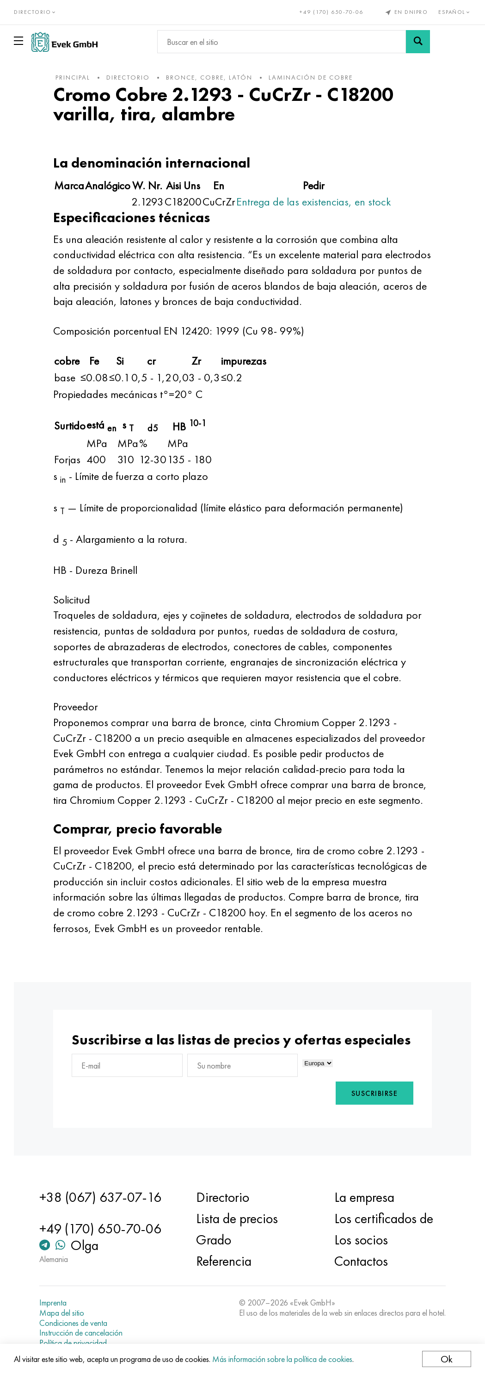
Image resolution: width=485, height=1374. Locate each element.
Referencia (224, 1261)
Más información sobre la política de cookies (282, 1359)
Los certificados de (383, 1218)
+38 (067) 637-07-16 (100, 1197)
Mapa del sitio (61, 1313)
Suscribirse (374, 1093)
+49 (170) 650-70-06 (331, 12)
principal (72, 77)
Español (454, 12)
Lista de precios (237, 1218)
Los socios (361, 1239)
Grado (213, 1239)
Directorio (222, 1197)
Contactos (361, 1261)
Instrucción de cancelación (81, 1333)
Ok (447, 1359)
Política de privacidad (73, 1343)
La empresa (364, 1197)
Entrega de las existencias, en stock (313, 201)
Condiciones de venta (73, 1323)
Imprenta (53, 1303)
